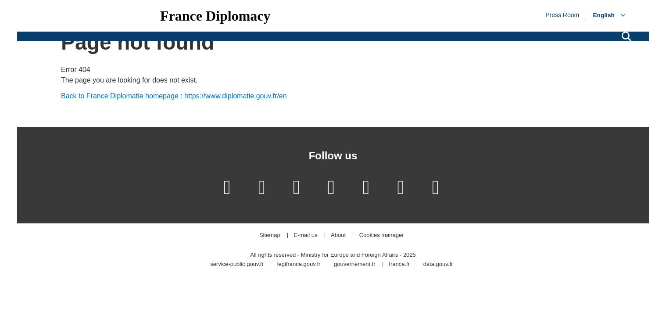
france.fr (399, 264)
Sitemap (269, 235)
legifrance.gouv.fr (299, 264)
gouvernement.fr (355, 264)
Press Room (562, 14)
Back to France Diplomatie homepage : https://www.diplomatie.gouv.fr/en (174, 96)
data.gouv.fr (438, 264)
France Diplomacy (215, 16)
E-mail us (305, 235)
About (338, 235)
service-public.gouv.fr (237, 264)
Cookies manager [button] (381, 235)
